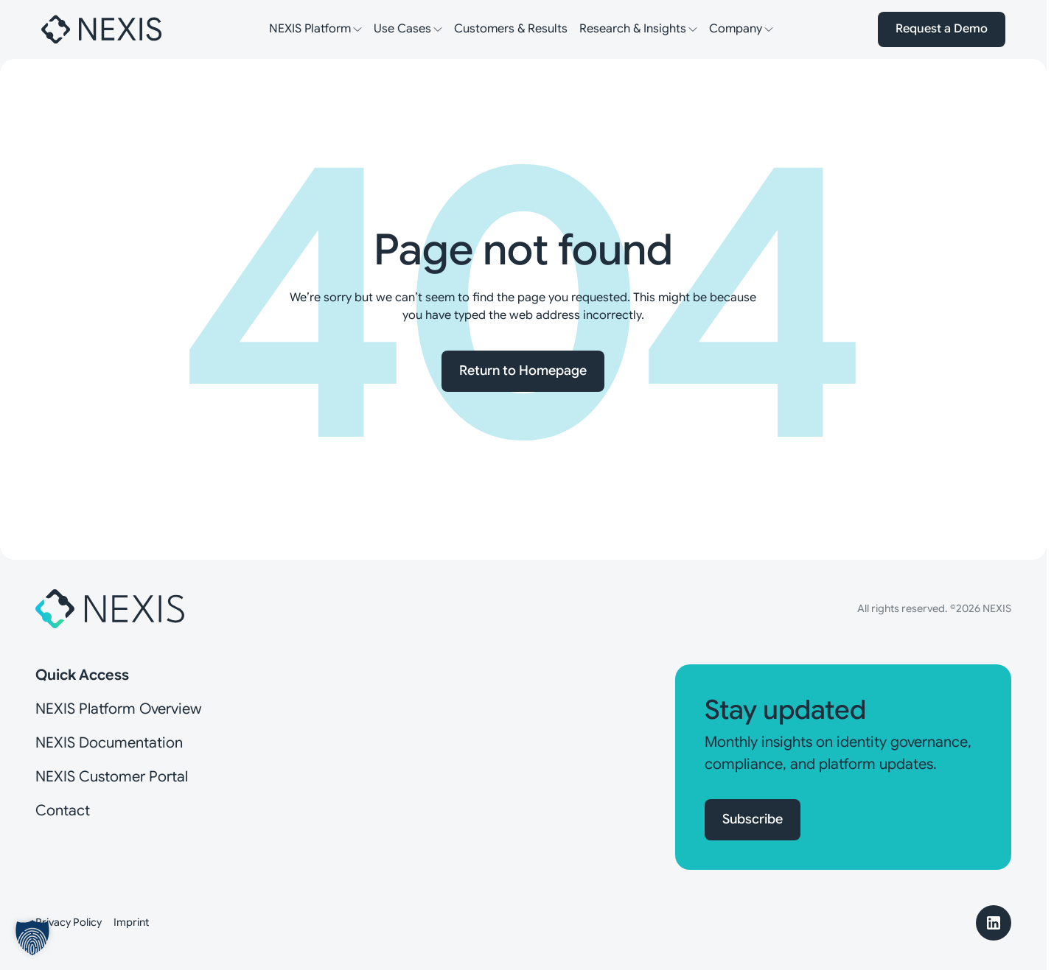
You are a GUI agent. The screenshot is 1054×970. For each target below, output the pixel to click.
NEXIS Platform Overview (118, 709)
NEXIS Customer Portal (111, 776)
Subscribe (752, 819)
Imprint (131, 922)
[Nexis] (102, 29)
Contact (62, 810)
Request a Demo (942, 28)
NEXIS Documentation (109, 743)
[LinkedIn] (993, 923)
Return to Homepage (523, 370)
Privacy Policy (68, 922)
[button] (32, 937)
